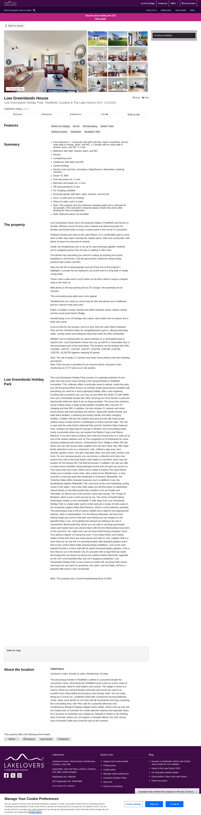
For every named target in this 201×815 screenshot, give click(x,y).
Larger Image (15, 89)
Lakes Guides (180, 10)
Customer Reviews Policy (115, 778)
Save (138, 97)
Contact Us (162, 3)
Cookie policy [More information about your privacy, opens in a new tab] (35, 812)
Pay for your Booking (113, 786)
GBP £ (174, 3)
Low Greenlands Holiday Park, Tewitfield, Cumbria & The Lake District (60, 102)
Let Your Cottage (148, 3)
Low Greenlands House (26, 98)
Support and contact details (115, 761)
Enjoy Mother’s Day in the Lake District (169, 776)
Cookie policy (109, 769)
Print (147, 97)
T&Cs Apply (100, 19)
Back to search (16, 25)
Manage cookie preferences (116, 774)
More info (107, 782)
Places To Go (151, 10)
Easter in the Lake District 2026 (166, 768)
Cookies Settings (133, 804)
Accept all (174, 804)
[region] (100, 804)
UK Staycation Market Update (165, 772)
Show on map (133, 114)
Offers (192, 10)
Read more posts (159, 781)
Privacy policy (109, 765)
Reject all (154, 804)
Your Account (188, 3)
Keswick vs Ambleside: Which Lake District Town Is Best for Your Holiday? (171, 762)
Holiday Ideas (166, 10)
